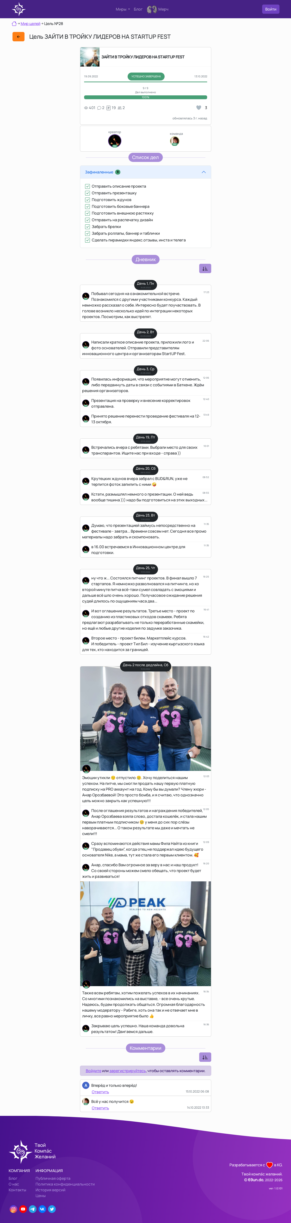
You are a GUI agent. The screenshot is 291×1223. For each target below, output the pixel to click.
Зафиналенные (103, 172)
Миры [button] (121, 9)
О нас (14, 1184)
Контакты (17, 1189)
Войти (270, 9)
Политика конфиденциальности (65, 1184)
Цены (41, 1195)
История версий (50, 1189)
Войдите (93, 1070)
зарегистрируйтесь (127, 1070)
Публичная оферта (53, 1178)
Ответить (100, 1091)
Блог (138, 9)
